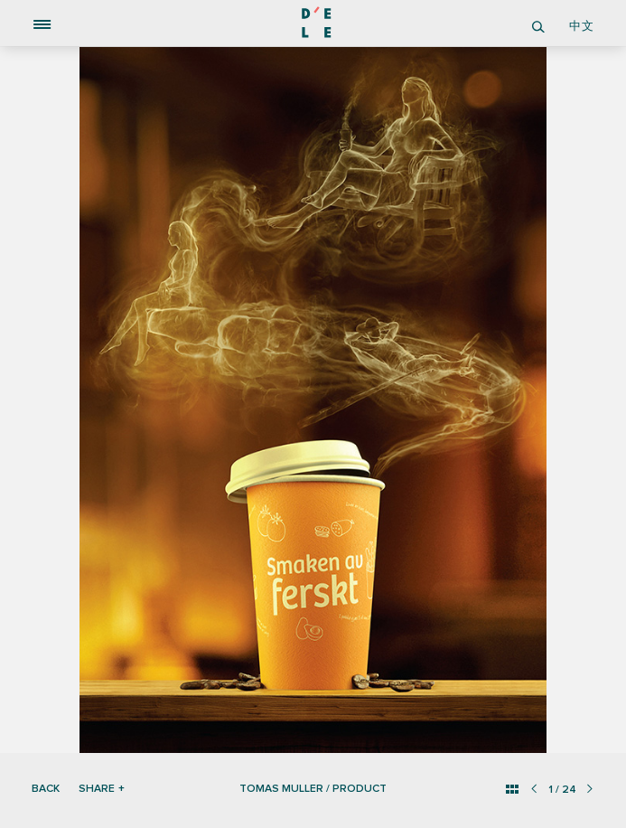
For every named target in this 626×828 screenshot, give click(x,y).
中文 (581, 26)
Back (46, 788)
